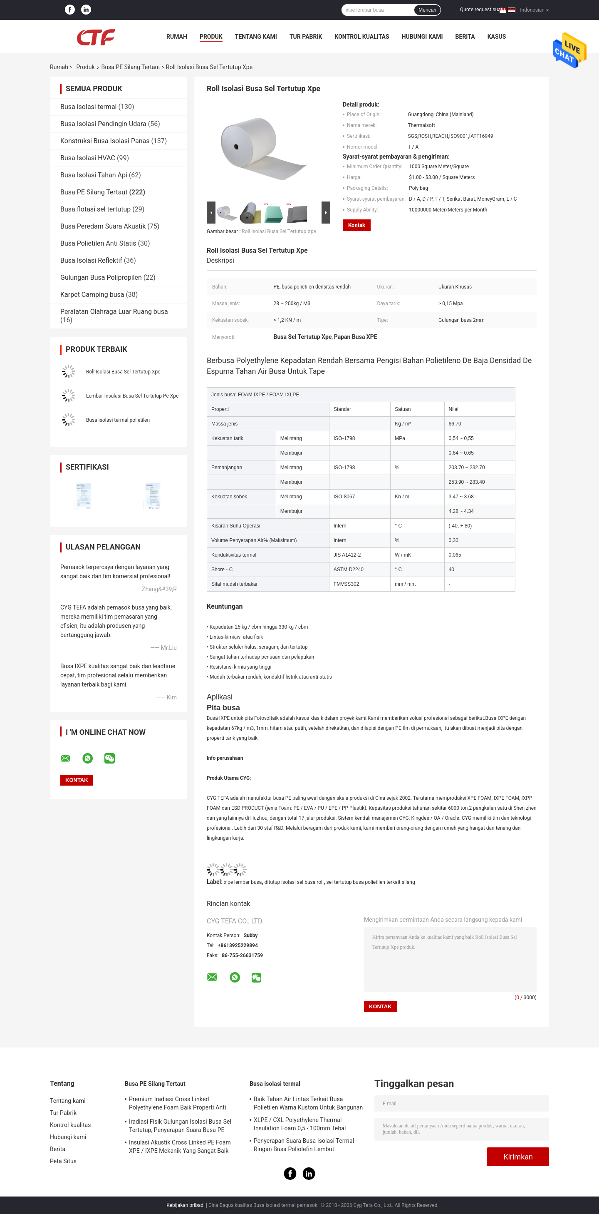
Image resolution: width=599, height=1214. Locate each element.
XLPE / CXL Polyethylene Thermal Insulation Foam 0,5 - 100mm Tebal (300, 1124)
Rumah (176, 36)
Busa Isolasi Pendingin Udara (103, 124)
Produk (211, 36)
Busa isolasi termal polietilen (118, 420)
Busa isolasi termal (88, 107)
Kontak (356, 225)
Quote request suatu (482, 9)
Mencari (427, 10)
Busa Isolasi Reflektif (91, 260)
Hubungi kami (422, 36)
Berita (465, 36)
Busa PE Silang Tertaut (130, 67)
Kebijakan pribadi (185, 1205)
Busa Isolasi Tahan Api (93, 175)
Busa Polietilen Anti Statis (98, 243)
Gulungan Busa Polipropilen (101, 277)
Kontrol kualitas (361, 36)
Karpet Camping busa (92, 295)
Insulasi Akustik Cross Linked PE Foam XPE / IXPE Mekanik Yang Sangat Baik (180, 1146)
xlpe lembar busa (243, 882)
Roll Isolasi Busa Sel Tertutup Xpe (123, 372)
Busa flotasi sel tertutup (95, 209)
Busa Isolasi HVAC (87, 158)
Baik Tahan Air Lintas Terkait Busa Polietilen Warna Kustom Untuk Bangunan (308, 1103)
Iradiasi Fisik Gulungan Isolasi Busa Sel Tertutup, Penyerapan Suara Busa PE (180, 1125)
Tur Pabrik (306, 36)
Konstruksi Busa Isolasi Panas (104, 141)
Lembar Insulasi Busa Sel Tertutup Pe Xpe (132, 396)
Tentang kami (256, 36)
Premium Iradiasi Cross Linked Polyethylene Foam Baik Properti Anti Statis (177, 1104)
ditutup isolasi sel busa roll (294, 882)
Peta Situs (63, 1161)
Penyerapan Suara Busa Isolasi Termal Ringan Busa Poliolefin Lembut (304, 1144)
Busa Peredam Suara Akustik (103, 226)
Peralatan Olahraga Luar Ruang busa (114, 312)
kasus (497, 36)
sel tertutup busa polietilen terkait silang (370, 882)
